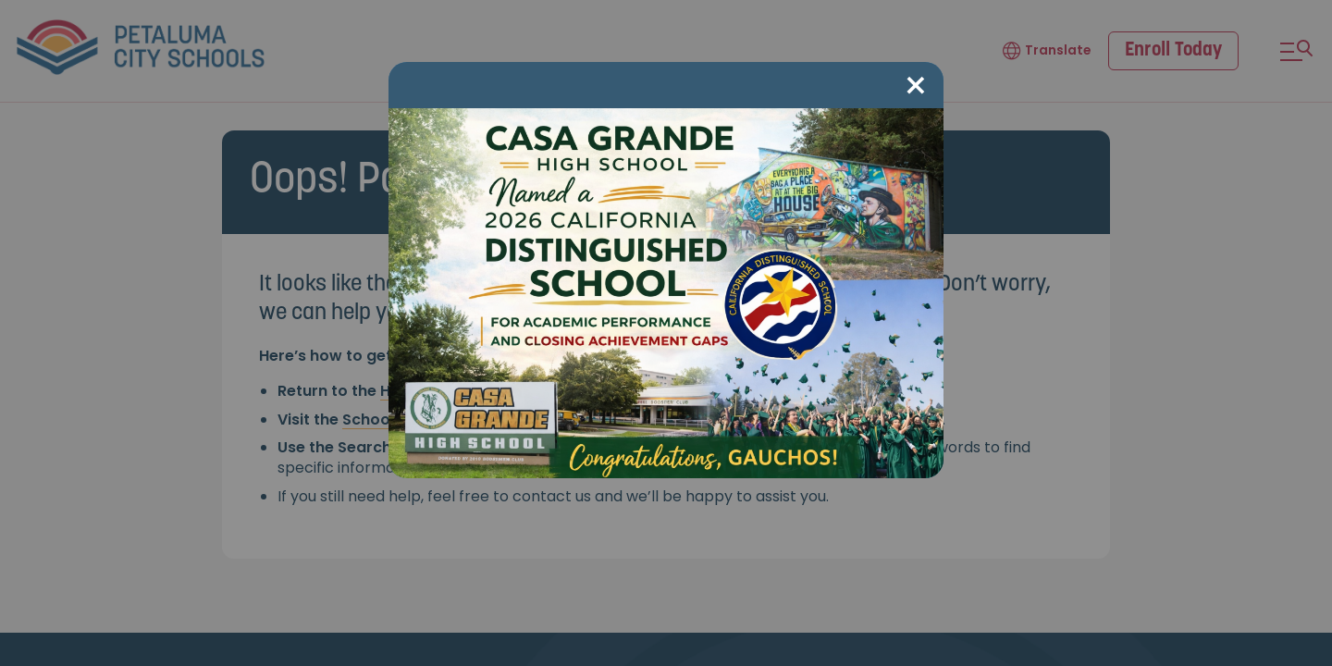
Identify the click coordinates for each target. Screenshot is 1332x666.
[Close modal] (916, 86)
